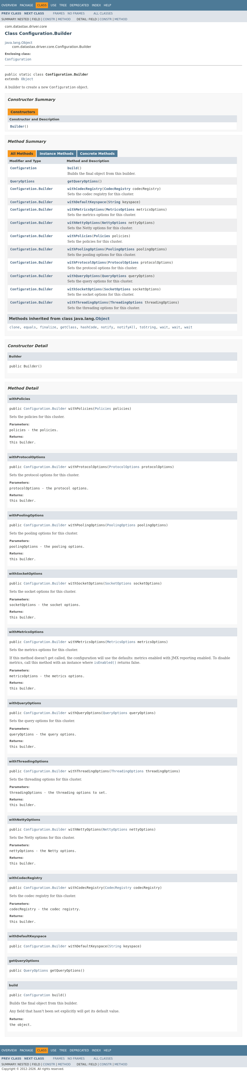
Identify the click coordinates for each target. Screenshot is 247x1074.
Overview (9, 5)
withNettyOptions (84, 223)
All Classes (103, 13)
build (73, 168)
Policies (102, 236)
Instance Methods (56, 154)
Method (64, 19)
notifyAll (126, 327)
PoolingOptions (120, 249)
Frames (59, 13)
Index (96, 5)
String (114, 202)
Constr (49, 19)
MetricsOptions (120, 209)
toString (148, 327)
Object (27, 79)
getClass (68, 327)
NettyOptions (114, 223)
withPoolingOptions (86, 249)
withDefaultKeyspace (87, 202)
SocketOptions (117, 289)
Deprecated (79, 5)
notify (107, 327)
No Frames (76, 13)
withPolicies (80, 236)
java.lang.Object (18, 43)
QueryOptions (22, 181)
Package (26, 5)
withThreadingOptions (88, 302)
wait (164, 327)
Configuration (18, 59)
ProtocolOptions (123, 262)
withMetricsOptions (86, 209)
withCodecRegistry (85, 189)
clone (14, 327)
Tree (63, 5)
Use (53, 5)
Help (107, 5)
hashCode (89, 327)
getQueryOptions (83, 181)
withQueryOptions (84, 276)
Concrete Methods (97, 154)
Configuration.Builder (31, 189)
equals (30, 327)
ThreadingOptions (126, 302)
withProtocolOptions (87, 262)
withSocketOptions (85, 289)
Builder (17, 126)
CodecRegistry (117, 189)
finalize (48, 327)
